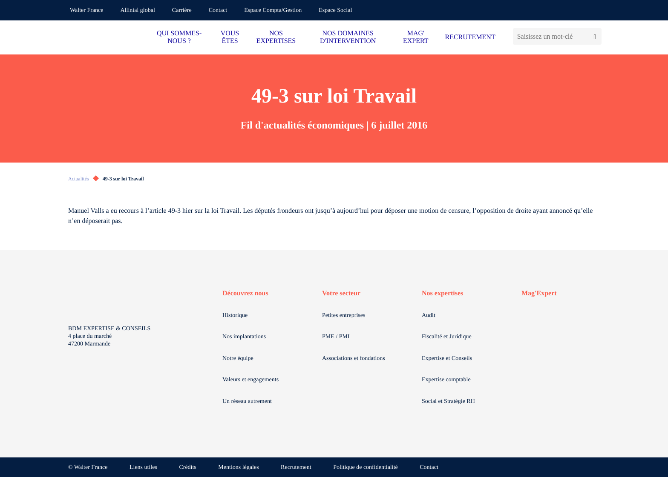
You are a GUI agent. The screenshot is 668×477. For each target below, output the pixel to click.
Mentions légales (238, 467)
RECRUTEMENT (470, 37)
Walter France (87, 10)
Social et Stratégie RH (448, 401)
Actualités (78, 179)
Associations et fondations (353, 358)
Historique (235, 315)
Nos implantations (244, 337)
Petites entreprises (343, 315)
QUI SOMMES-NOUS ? (179, 37)
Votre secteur (341, 293)
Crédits (187, 467)
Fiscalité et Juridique (447, 337)
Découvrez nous (245, 293)
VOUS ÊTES (230, 37)
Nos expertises (442, 293)
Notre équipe (237, 358)
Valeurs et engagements (250, 380)
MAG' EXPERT (415, 37)
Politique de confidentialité (365, 467)
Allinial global (138, 10)
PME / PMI (336, 337)
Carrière (182, 10)
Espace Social (335, 10)
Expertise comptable (446, 380)
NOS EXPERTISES (276, 37)
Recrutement (296, 467)
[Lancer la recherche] (595, 36)
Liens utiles (143, 467)
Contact (218, 10)
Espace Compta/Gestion (273, 10)
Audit (428, 315)
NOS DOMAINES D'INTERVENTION (348, 37)
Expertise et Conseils (447, 358)
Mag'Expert (539, 293)
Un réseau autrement (247, 401)
